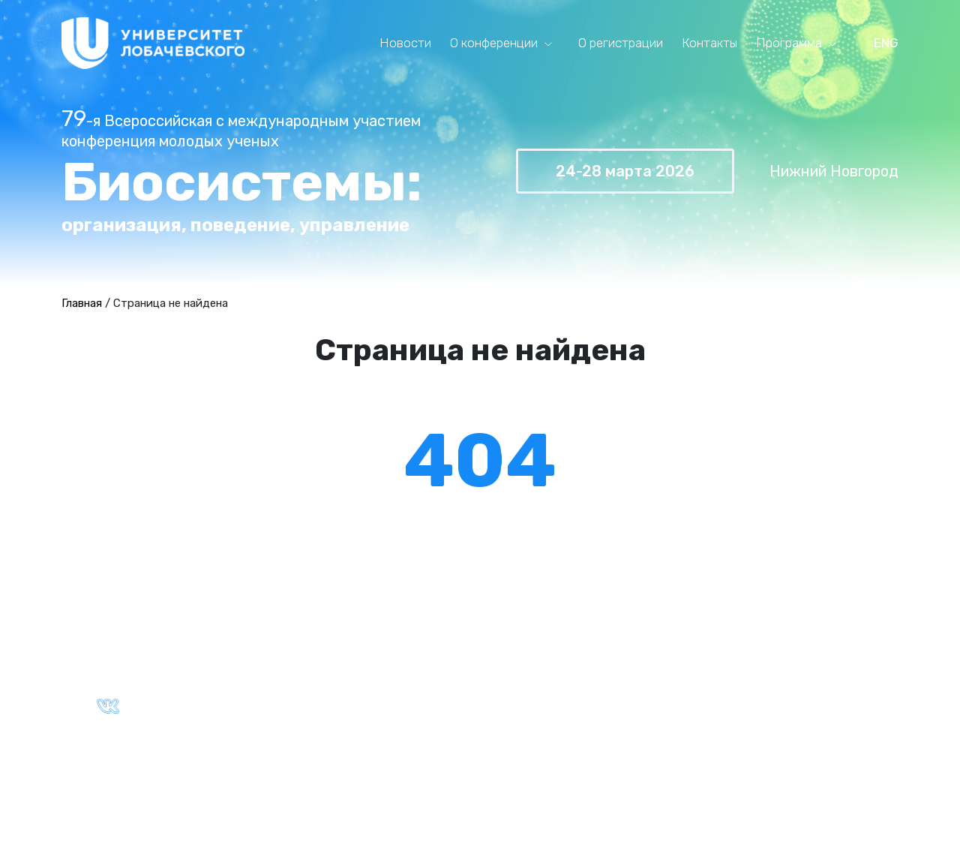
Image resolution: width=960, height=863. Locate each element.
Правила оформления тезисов (806, 655)
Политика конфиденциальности (373, 766)
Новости (405, 42)
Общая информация (335, 655)
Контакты (709, 42)
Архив (538, 673)
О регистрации (620, 42)
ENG (886, 42)
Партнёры (306, 689)
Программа (789, 42)
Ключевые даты (324, 673)
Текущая (547, 655)
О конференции (494, 42)
